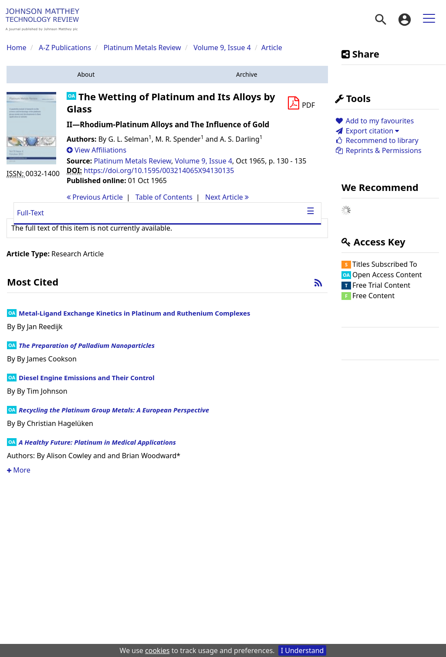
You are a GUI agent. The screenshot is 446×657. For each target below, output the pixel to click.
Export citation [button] (367, 131)
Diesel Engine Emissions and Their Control (87, 377)
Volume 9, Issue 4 (223, 47)
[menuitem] (380, 19)
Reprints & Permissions (378, 150)
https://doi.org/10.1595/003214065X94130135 (159, 170)
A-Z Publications (65, 47)
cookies (157, 650)
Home (17, 47)
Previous (95, 197)
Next (227, 197)
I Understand (302, 650)
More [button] (18, 470)
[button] (86, 74)
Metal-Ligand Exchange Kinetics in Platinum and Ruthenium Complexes (134, 313)
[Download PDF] (301, 103)
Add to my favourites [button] (374, 121)
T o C (164, 197)
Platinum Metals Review (142, 47)
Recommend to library (377, 140)
